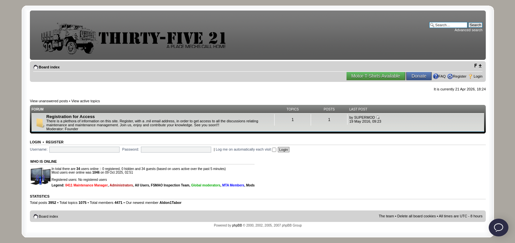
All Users (142, 185)
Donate (419, 76)
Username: (39, 149)
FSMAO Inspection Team (170, 185)
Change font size (477, 66)
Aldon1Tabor (171, 203)
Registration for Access (70, 116)
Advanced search (468, 30)
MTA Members (233, 185)
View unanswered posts (49, 101)
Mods (250, 185)
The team (386, 216)
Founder (71, 129)
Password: (130, 149)
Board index (49, 67)
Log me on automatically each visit (246, 149)
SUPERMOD (364, 117)
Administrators (121, 185)
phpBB (237, 225)
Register (459, 76)
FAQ (442, 76)
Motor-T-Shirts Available (375, 76)
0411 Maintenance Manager (86, 185)
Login (478, 76)
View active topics (85, 101)
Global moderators (205, 185)
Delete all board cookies (416, 216)
